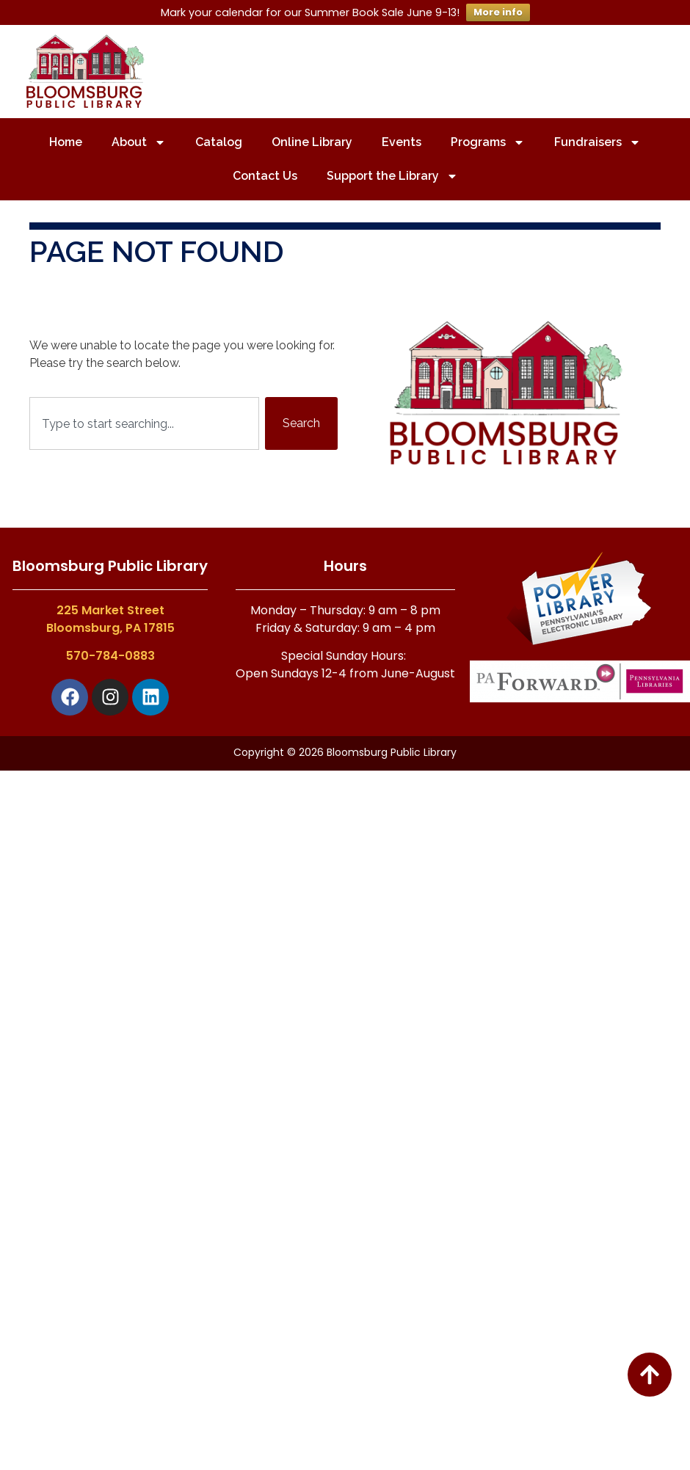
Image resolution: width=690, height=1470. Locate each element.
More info (498, 12)
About (139, 142)
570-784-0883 (110, 655)
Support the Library (392, 176)
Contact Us (265, 176)
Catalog (218, 142)
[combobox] (144, 423)
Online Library (312, 142)
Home (65, 142)
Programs (488, 142)
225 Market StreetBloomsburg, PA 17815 (110, 619)
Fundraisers (597, 142)
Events (401, 142)
